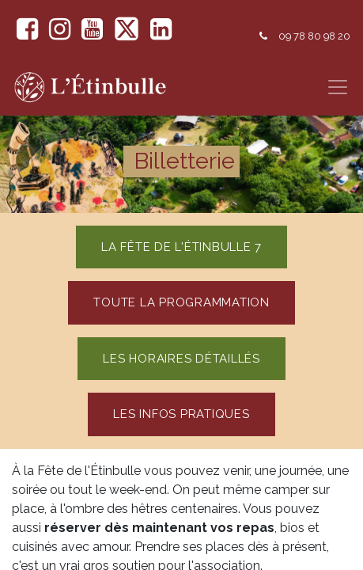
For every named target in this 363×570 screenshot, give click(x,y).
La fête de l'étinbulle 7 (181, 247)
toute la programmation (181, 302)
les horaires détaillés (181, 359)
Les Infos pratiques (181, 414)
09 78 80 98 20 (314, 36)
